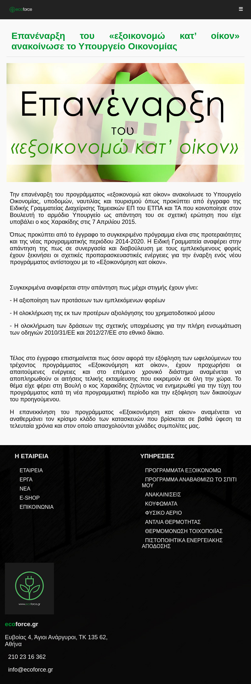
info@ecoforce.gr (30, 669)
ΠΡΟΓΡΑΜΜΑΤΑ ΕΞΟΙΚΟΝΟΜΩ (183, 470)
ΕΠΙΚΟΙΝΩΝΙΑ (37, 507)
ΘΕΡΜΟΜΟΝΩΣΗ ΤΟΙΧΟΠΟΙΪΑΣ (184, 531)
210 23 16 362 (27, 657)
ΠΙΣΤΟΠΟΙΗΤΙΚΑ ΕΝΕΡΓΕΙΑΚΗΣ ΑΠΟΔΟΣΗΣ (182, 543)
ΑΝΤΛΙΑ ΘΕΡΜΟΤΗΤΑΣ (173, 522)
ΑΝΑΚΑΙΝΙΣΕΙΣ (163, 494)
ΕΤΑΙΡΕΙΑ (31, 470)
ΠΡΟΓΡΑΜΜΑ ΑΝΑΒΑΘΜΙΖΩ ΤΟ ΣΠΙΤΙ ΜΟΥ (189, 482)
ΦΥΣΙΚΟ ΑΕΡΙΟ (163, 513)
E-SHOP (30, 498)
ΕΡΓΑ (26, 479)
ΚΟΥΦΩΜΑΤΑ (161, 504)
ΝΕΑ (25, 489)
